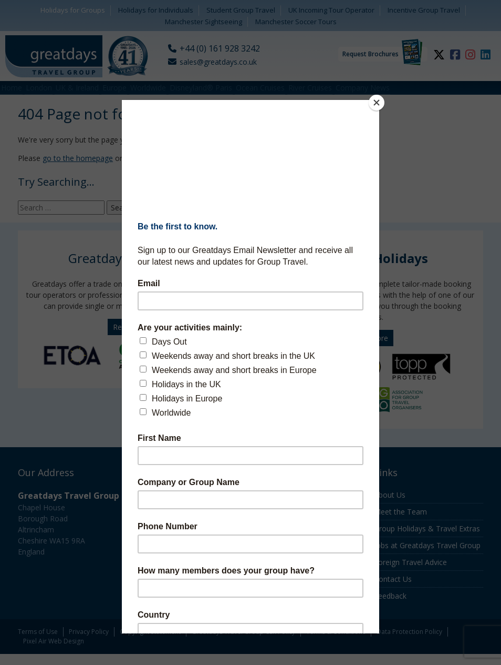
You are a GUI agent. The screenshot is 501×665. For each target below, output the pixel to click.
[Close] (376, 102)
